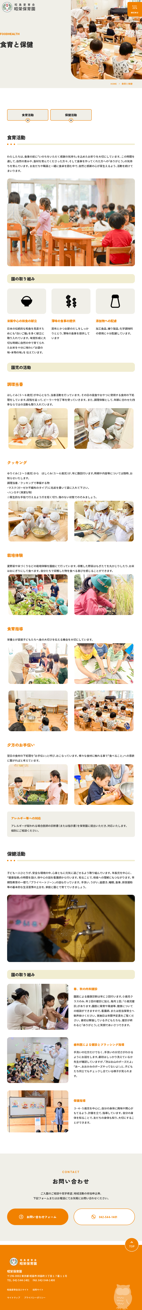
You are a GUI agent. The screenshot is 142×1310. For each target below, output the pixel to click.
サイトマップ (13, 1297)
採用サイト (38, 1289)
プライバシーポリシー (35, 1297)
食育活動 (28, 115)
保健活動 (71, 115)
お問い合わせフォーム (41, 1217)
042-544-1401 (108, 1217)
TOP (132, 1246)
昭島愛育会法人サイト (18, 1289)
